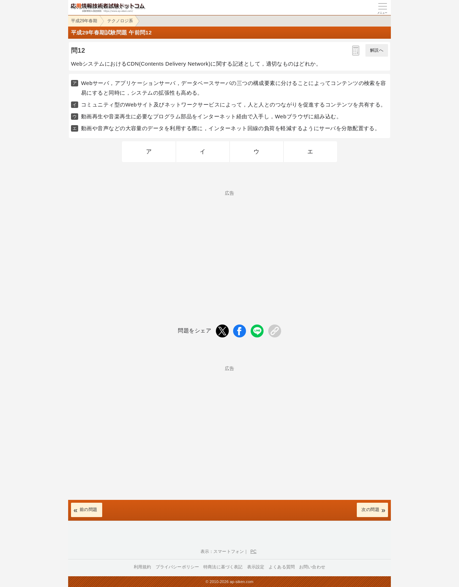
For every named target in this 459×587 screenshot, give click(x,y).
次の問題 (370, 509)
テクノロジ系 (120, 20)
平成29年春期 (84, 20)
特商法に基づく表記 (222, 566)
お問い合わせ (312, 566)
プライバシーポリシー (177, 566)
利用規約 (142, 566)
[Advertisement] (229, 245)
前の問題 (89, 509)
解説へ (376, 50)
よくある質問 (282, 566)
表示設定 (256, 566)
